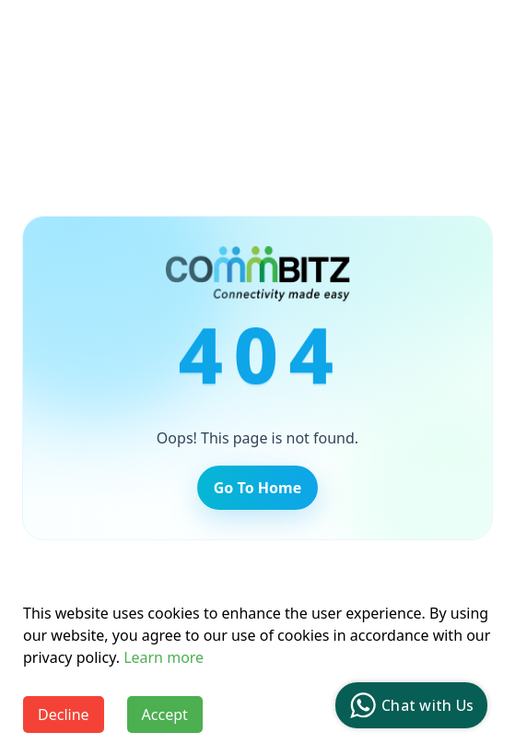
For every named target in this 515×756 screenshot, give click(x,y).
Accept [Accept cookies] (165, 714)
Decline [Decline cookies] (63, 714)
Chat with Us (409, 705)
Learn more (163, 657)
